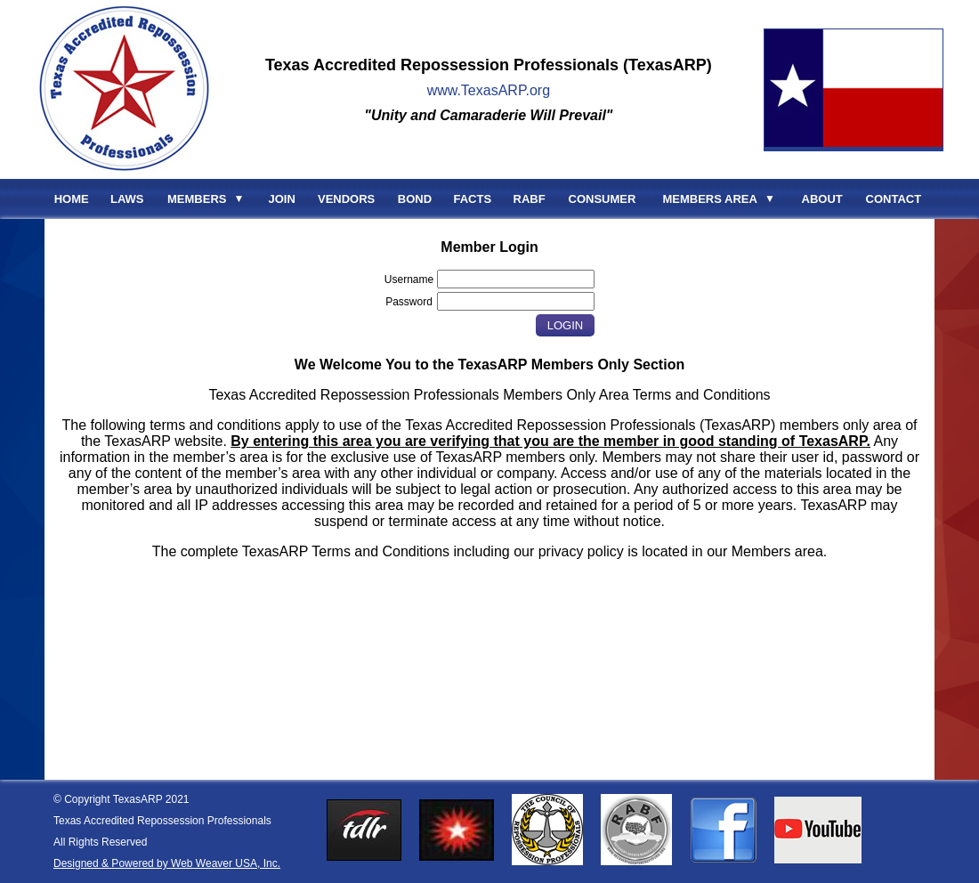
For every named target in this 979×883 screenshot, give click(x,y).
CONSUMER (602, 199)
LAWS (127, 199)
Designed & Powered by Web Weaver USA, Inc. (166, 863)
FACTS (473, 199)
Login (565, 325)
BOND (415, 199)
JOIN (282, 199)
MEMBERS (196, 199)
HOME (71, 199)
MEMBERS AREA (709, 199)
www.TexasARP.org (488, 90)
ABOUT (822, 199)
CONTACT (894, 199)
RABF (530, 199)
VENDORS (346, 199)
